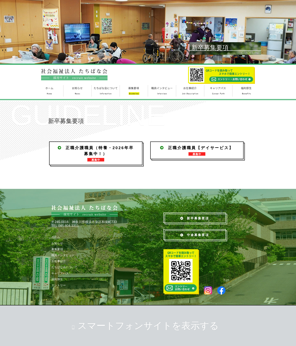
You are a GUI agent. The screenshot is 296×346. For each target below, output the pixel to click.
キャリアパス (218, 90)
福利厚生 (246, 90)
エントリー (58, 285)
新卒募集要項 (194, 218)
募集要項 (133, 90)
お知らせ (77, 90)
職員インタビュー (162, 90)
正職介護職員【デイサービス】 (197, 151)
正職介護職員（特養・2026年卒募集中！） (96, 153)
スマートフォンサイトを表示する (148, 325)
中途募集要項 (194, 235)
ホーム (49, 90)
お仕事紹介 (190, 90)
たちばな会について (105, 90)
